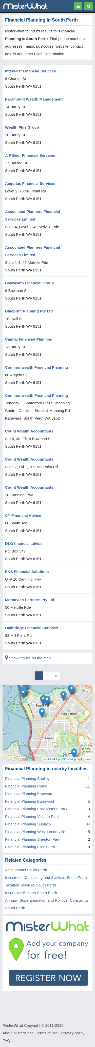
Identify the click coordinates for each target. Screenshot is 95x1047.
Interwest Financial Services (30, 71)
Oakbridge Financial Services (31, 628)
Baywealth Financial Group (29, 283)
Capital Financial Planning (28, 339)
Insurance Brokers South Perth (31, 893)
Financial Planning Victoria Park (32, 816)
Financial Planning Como (26, 786)
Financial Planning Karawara (29, 794)
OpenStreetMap (66, 759)
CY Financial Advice (23, 515)
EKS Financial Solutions (27, 571)
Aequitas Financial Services (30, 183)
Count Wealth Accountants (29, 431)
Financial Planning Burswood (29, 801)
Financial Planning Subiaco (28, 824)
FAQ (6, 1040)
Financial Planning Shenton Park (32, 839)
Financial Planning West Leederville (35, 831)
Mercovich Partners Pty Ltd (29, 600)
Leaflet (47, 759)
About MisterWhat (18, 1033)
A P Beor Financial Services (30, 155)
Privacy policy (73, 1033)
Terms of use (47, 1033)
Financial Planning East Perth (30, 847)
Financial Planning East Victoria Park (36, 809)
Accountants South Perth (26, 870)
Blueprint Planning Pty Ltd (29, 311)
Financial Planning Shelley (27, 778)
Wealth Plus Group (22, 127)
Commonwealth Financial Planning (36, 367)
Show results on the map (28, 658)
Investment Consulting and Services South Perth (46, 877)
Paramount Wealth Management (34, 99)
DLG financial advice (24, 543)
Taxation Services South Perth (30, 885)
